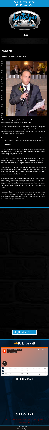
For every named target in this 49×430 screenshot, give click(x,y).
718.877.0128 (26, 2)
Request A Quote (24, 332)
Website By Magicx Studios (24, 429)
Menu (23, 35)
